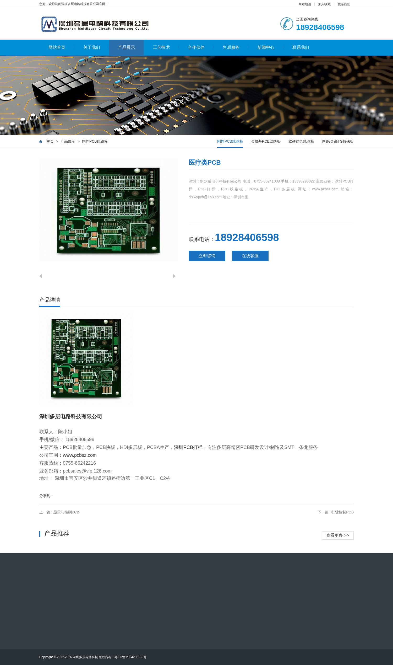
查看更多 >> (337, 535)
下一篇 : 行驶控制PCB (336, 512)
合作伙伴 (201, 47)
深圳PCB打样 (188, 447)
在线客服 (250, 256)
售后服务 (236, 47)
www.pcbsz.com (80, 455)
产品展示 (126, 47)
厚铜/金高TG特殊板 (338, 141)
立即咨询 (207, 256)
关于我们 (96, 47)
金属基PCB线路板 (266, 141)
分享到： (46, 496)
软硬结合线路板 (301, 141)
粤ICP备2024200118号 (130, 657)
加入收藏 (324, 4)
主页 (50, 141)
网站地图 (304, 4)
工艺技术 (166, 47)
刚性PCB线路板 (95, 141)
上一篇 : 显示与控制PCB (59, 512)
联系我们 (344, 4)
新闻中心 (270, 47)
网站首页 (61, 47)
